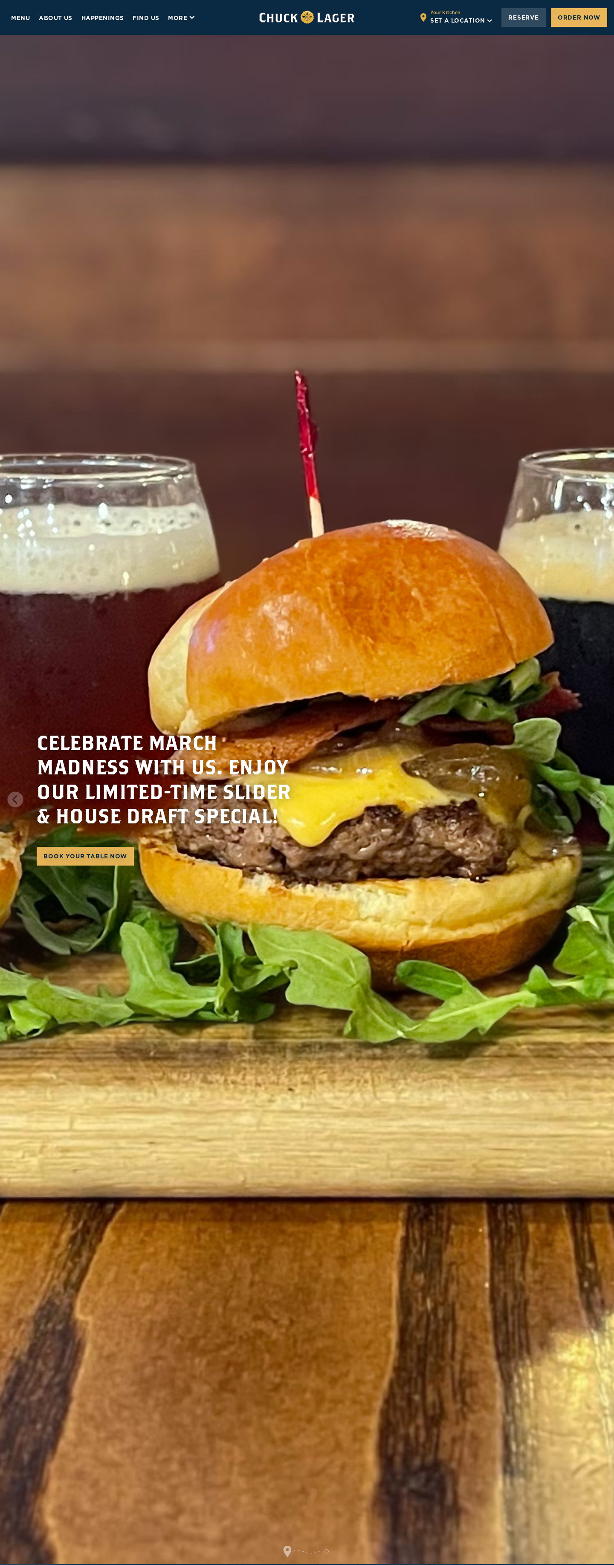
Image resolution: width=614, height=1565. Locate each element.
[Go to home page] (307, 17)
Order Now (579, 17)
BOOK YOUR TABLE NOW (85, 856)
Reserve (523, 17)
